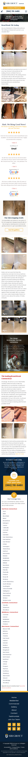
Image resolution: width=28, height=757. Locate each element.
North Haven (6, 657)
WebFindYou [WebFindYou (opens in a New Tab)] (18, 754)
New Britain (6, 565)
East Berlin (6, 535)
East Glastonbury (8, 537)
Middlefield (6, 558)
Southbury (6, 671)
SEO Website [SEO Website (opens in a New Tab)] (9, 754)
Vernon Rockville (7, 588)
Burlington (6, 523)
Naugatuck (6, 650)
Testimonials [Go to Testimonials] (14, 716)
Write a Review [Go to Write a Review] (2, 11)
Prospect (5, 666)
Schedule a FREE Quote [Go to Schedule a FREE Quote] (14, 8)
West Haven (6, 676)
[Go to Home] (14, 4)
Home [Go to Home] (14, 697)
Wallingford (6, 591)
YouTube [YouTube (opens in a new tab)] (9, 728)
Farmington (6, 546)
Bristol (4, 518)
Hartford (5, 551)
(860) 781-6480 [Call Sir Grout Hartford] (13, 11)
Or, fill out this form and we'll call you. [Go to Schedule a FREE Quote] (14, 488)
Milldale (5, 563)
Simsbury (5, 579)
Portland (5, 574)
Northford (5, 659)
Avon (4, 511)
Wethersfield (6, 595)
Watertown (6, 607)
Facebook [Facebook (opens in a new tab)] (14, 724)
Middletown (6, 560)
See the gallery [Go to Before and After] (14, 230)
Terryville (5, 605)
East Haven (6, 638)
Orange (5, 661)
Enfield (5, 544)
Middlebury (6, 647)
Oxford (5, 664)
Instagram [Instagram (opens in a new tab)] (9, 724)
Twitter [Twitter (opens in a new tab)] (18, 724)
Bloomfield (6, 516)
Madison (5, 645)
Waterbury (6, 673)
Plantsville (5, 572)
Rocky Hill (5, 577)
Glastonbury (6, 549)
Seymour (5, 668)
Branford (5, 633)
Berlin (4, 514)
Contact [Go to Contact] (14, 713)
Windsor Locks (7, 600)
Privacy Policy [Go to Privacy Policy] (16, 747)
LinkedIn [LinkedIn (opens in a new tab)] (14, 728)
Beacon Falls (6, 629)
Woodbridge (6, 680)
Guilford (5, 640)
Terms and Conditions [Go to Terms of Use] (17, 748)
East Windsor (6, 542)
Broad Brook (6, 521)
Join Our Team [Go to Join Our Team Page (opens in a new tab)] (14, 719)
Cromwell (5, 530)
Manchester (6, 553)
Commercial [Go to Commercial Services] (14, 704)
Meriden (5, 556)
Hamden (5, 643)
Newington (6, 567)
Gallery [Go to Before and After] (14, 707)
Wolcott (5, 678)
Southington (6, 586)
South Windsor (7, 584)
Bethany (5, 631)
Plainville (5, 570)
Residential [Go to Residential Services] (14, 700)
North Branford (7, 654)
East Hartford (6, 539)
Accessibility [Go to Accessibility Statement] (7, 747)
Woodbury (6, 610)
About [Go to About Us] (14, 710)
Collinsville (6, 528)
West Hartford (7, 593)
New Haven (6, 652)
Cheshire (5, 636)
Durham (5, 532)
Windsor (5, 598)
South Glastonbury (8, 581)
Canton (5, 525)
